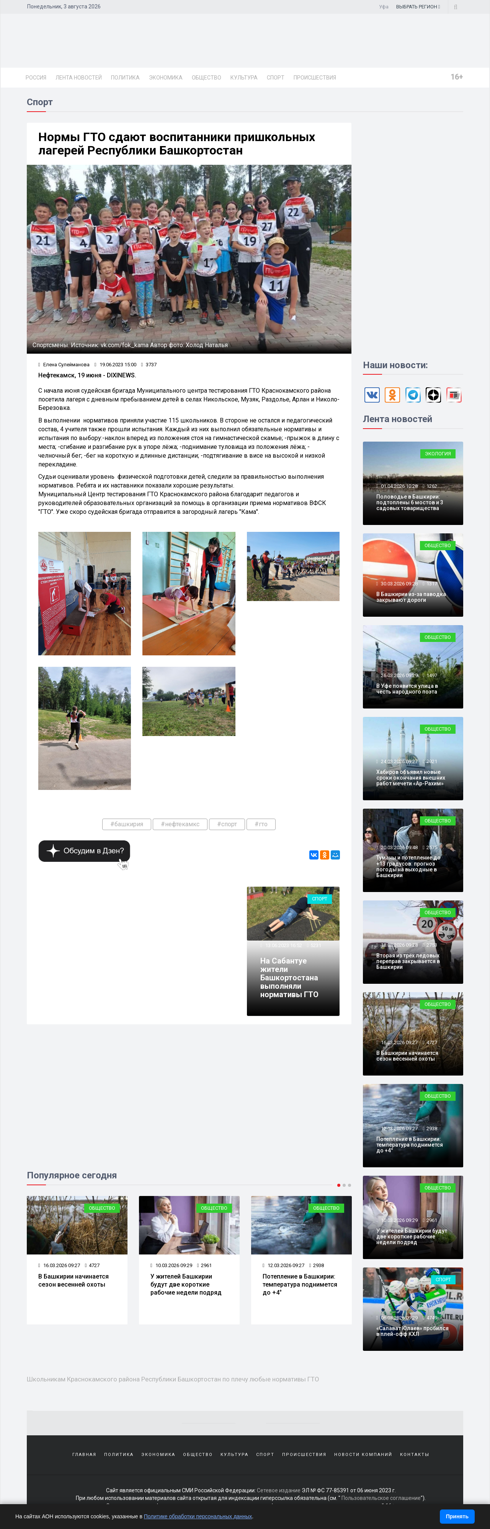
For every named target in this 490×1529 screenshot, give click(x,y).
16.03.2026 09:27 (59, 1265)
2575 (431, 847)
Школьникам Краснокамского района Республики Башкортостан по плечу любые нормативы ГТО (173, 1379)
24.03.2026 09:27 (399, 761)
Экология (438, 454)
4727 (92, 1265)
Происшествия (315, 78)
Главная (84, 1454)
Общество (206, 78)
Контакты (415, 1454)
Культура (244, 78)
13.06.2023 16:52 (283, 945)
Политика (125, 78)
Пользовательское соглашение (381, 1498)
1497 (431, 675)
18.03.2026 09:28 (399, 945)
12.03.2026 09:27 (283, 1265)
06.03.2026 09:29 (399, 1318)
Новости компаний (363, 1454)
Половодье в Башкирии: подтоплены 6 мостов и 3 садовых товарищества (409, 503)
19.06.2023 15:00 (115, 364)
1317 (431, 584)
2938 (316, 1265)
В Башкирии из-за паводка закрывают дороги (411, 597)
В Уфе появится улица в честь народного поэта (407, 689)
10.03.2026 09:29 (171, 1265)
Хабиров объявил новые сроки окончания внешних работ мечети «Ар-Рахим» (410, 778)
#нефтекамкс (180, 824)
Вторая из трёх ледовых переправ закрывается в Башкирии (408, 961)
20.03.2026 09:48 (399, 847)
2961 (204, 1265)
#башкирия (126, 824)
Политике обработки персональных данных (198, 1516)
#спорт (227, 824)
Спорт (275, 78)
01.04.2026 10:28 (399, 486)
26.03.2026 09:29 (399, 675)
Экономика (166, 78)
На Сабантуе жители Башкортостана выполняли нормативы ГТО (289, 977)
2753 (431, 945)
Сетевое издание (279, 1491)
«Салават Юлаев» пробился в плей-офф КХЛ (412, 1331)
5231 (315, 945)
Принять (457, 1516)
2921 (431, 761)
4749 (431, 1318)
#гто (261, 824)
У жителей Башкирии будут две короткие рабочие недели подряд (186, 1284)
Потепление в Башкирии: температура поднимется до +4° (300, 1284)
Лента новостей (79, 78)
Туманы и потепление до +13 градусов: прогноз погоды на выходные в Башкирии (408, 866)
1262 (431, 486)
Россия (36, 78)
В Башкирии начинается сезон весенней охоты (73, 1280)
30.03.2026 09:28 (399, 584)
